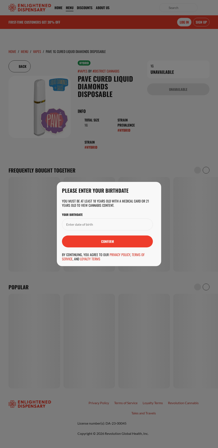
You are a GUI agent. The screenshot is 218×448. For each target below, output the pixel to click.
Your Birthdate (72, 215)
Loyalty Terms (90, 258)
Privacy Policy (120, 254)
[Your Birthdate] (103, 224)
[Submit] (107, 241)
